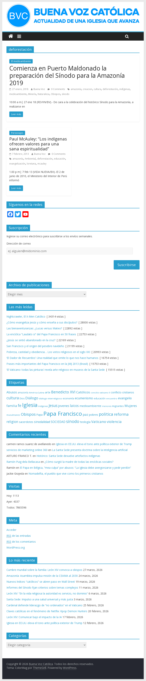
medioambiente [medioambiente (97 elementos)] (90, 406)
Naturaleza (43, 94)
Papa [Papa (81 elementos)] (39, 414)
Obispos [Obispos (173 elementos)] (28, 414)
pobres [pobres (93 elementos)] (93, 414)
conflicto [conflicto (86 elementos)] (116, 392)
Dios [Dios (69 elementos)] (22, 398)
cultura (97, 89)
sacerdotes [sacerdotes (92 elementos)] (26, 422)
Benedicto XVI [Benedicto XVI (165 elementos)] (63, 392)
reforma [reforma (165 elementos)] (121, 414)
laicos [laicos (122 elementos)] (74, 405)
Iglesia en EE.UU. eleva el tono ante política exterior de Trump (94, 444)
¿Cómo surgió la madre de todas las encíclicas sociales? (78, 462)
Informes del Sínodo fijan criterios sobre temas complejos (42, 587)
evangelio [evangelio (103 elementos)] (125, 398)
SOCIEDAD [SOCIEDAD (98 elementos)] (58, 422)
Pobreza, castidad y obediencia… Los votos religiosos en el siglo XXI (48, 352)
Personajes (17, 133)
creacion (87, 89)
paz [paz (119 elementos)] (85, 414)
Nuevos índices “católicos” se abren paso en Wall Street (40, 581)
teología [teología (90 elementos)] (85, 422)
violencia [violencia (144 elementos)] (114, 421)
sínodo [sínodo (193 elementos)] (72, 421)
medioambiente (18, 94)
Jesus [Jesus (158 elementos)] (53, 405)
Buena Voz (39, 89)
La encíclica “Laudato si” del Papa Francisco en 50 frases (41, 334)
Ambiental (30, 158)
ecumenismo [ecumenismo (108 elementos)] (84, 398)
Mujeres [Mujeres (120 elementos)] (131, 405)
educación (59, 158)
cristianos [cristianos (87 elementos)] (128, 392)
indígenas (124, 89)
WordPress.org (15, 547)
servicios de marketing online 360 (27, 450)
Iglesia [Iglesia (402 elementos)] (29, 404)
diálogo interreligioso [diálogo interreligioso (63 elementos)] (50, 398)
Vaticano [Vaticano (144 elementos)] (98, 421)
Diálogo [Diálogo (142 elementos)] (31, 397)
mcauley (41, 163)
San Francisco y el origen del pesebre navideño (35, 346)
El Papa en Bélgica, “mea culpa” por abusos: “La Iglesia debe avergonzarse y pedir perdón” (75, 467)
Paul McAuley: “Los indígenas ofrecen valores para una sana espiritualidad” (38, 144)
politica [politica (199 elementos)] (106, 414)
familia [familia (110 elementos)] (11, 405)
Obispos (55, 94)
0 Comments (56, 89)
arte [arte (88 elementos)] (47, 392)
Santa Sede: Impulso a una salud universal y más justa (39, 599)
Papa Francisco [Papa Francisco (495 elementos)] (62, 413)
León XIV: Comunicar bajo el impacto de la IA (34, 617)
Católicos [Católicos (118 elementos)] (83, 392)
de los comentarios (21, 542)
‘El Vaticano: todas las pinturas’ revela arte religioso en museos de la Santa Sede (55, 369)
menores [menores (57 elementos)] (106, 406)
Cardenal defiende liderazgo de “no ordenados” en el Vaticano (44, 605)
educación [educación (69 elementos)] (100, 398)
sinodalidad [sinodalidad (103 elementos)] (42, 422)
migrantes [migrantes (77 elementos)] (118, 406)
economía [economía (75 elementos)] (68, 398)
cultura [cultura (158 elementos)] (12, 397)
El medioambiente (21, 61)
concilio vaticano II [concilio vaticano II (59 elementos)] (100, 392)
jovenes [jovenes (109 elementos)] (63, 406)
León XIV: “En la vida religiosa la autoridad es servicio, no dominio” (47, 593)
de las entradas (18, 536)
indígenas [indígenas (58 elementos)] (43, 406)
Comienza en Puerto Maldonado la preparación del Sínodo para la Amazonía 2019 (67, 75)
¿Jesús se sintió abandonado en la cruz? (30, 340)
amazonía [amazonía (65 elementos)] (23, 392)
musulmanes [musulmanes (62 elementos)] (13, 414)
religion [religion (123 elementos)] (12, 422)
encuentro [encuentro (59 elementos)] (111, 398)
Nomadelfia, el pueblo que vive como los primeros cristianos (66, 473)
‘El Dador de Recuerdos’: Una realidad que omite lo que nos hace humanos (52, 358)
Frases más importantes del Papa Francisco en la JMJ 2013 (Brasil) (47, 364)
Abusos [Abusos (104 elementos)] (11, 392)
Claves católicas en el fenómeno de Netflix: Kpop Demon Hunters (46, 611)
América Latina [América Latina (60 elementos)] (36, 392)
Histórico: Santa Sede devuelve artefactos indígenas (68, 456)
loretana (31, 163)
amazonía (76, 89)
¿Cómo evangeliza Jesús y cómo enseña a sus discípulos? (41, 322)
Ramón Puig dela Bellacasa (23, 462)
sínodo (65, 94)
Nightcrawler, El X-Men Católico (25, 316)
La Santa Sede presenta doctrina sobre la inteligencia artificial (90, 450)
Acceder (11, 530)
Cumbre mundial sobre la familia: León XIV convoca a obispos (44, 570)
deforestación (110, 89)
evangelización (17, 163)
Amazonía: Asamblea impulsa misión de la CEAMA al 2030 (42, 576)
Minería (32, 94)
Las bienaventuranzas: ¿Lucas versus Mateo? (34, 328)
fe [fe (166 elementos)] (19, 405)
